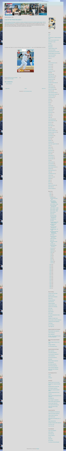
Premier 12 (50, 148)
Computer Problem (51, 95)
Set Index (50, 43)
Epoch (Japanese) (51, 334)
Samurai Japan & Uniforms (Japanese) (54, 319)
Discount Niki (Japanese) (52, 357)
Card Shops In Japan (51, 41)
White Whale (50, 186)
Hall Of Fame (50, 112)
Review (49, 153)
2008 (50, 286)
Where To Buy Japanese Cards (53, 40)
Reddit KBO (50, 438)
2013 (50, 279)
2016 (50, 274)
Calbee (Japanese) (51, 332)
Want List (49, 58)
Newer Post (7, 88)
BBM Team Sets (51, 77)
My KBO (49, 437)
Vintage (49, 178)
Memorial (49, 122)
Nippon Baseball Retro (52, 421)
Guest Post (50, 110)
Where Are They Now (51, 185)
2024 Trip (49, 67)
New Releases (50, 135)
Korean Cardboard (51, 435)
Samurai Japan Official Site (52, 403)
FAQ (49, 35)
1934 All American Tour (52, 62)
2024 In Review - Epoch (54, 209)
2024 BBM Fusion (53, 219)
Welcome (49, 183)
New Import (50, 133)
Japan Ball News (51, 301)
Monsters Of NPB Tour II (52, 132)
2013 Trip (49, 64)
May (51, 256)
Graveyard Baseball (51, 300)
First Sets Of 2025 (53, 215)
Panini (49, 145)
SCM (49, 160)
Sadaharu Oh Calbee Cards (53, 318)
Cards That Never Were (52, 92)
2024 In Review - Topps (54, 204)
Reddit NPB (50, 316)
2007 (50, 288)
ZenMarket (50, 377)
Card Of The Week (10, 78)
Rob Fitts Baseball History (52, 346)
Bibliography (50, 46)
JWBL (49, 117)
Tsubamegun (50, 323)
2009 (50, 285)
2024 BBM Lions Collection (53, 225)
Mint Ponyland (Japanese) (52, 365)
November (52, 248)
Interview (49, 115)
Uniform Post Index (51, 56)
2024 (50, 195)
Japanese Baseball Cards (22, 6)
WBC (49, 181)
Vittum (49, 180)
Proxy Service (50, 150)
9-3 (30, 47)
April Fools (50, 69)
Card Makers (50, 45)
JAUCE (49, 374)
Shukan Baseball (51, 165)
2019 (50, 270)
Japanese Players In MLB (52, 48)
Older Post (43, 88)
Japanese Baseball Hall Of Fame (53, 392)
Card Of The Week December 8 (53, 237)
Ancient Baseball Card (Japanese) (54, 411)
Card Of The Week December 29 (53, 206)
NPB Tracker (50, 313)
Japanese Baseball (51, 303)
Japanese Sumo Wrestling (52, 306)
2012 (50, 280)
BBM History (50, 74)
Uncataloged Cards (51, 173)
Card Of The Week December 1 (53, 246)
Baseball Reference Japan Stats (53, 386)
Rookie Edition (50, 155)
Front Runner (50, 107)
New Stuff (50, 137)
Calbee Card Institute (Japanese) (53, 413)
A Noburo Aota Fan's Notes (52, 293)
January (51, 262)
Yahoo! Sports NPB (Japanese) (53, 404)
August (51, 252)
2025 (50, 194)
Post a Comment (9, 83)
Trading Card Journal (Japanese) (53, 321)
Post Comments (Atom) (28, 91)
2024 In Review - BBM (54, 210)
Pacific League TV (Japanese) (53, 399)
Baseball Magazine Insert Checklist (54, 53)
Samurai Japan (50, 158)
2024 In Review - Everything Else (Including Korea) (53, 201)
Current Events (50, 97)
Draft (49, 99)
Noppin (49, 376)
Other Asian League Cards (52, 143)
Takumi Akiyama (53, 212)
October (51, 249)
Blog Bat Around (51, 79)
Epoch (49, 100)
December (52, 197)
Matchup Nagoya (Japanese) (53, 360)
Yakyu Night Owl (51, 326)
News (49, 138)
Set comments (50, 163)
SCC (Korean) (50, 440)
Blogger (37, 448)
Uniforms (49, 175)
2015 (50, 276)
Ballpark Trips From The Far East (53, 382)
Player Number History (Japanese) (54, 401)
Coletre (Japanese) (51, 355)
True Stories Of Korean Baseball (53, 442)
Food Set (49, 105)
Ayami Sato (52, 240)
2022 (50, 266)
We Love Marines (51, 324)
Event (49, 102)
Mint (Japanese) (51, 362)
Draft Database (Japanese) (52, 388)
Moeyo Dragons (51, 311)
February (52, 261)
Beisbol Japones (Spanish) (52, 296)
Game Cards (50, 109)
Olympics (49, 140)
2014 (50, 277)
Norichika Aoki (52, 243)
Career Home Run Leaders (52, 94)
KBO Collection (50, 432)
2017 (50, 273)
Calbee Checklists (53, 238)
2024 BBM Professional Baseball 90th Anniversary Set (54, 232)
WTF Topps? (52, 234)
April (51, 258)
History (49, 114)
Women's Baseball (51, 188)
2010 (50, 283)
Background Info (51, 71)
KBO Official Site (51, 433)
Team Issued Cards (51, 170)
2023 (50, 264)
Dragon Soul (50, 298)
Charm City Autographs (52, 430)
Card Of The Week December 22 (53, 217)
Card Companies (51, 87)
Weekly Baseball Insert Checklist (53, 51)
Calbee (49, 84)
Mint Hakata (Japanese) (52, 364)
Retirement (50, 152)
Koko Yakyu (50, 308)
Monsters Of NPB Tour (52, 130)
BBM (49, 72)
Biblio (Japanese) (51, 350)
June (51, 255)
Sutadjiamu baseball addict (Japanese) (54, 422)
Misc (49, 127)
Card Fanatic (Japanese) (52, 352)
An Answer (52, 220)
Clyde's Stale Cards (51, 416)
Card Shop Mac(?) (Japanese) (53, 354)
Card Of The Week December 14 (53, 227)
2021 (50, 267)
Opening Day (50, 142)
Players (49, 147)
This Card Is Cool (51, 424)
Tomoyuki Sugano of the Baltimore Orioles (54, 222)
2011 (50, 282)
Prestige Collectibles (51, 344)
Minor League (50, 125)
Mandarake (50, 359)
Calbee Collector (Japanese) (53, 415)
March (51, 259)
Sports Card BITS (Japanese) (53, 367)
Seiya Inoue (52, 213)
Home (26, 88)
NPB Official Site (51, 398)
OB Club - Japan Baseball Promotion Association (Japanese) (54, 336)
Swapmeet (50, 168)
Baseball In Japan (51, 295)
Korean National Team (52, 120)
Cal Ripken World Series (52, 82)
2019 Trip (49, 66)
